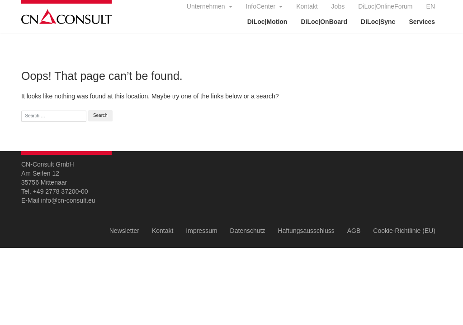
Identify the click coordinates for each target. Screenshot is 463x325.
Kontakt (306, 6)
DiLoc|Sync (378, 21)
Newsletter (124, 230)
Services (422, 21)
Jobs (338, 6)
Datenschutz (247, 230)
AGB (354, 230)
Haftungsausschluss (306, 230)
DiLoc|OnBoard (324, 21)
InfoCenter (261, 6)
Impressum (201, 230)
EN (430, 6)
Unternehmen (207, 6)
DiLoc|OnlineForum (385, 6)
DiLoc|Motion (267, 21)
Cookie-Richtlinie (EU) (404, 230)
